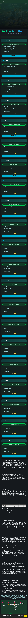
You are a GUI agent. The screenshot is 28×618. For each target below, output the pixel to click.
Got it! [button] (25, 616)
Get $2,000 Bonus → (14, 55)
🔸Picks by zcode (11, 604)
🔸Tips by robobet (11, 605)
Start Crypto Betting (9, 23)
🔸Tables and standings (16, 611)
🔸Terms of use (4, 606)
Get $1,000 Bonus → (14, 235)
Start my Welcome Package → (14, 95)
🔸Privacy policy (4, 608)
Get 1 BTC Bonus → (14, 155)
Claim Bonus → (14, 75)
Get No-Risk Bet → (14, 195)
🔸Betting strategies (15, 607)
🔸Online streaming (9, 607)
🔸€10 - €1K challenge (16, 609)
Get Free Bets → (14, 255)
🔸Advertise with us (16, 605)
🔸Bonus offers (16, 603)
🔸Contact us (4, 604)
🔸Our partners (10, 603)
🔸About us (4, 603)
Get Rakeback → (14, 175)
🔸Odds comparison (10, 609)
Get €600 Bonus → (14, 215)
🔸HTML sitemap (5, 605)
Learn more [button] (6, 616)
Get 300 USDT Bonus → (14, 115)
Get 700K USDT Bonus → (14, 135)
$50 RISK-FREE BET (20, 23)
